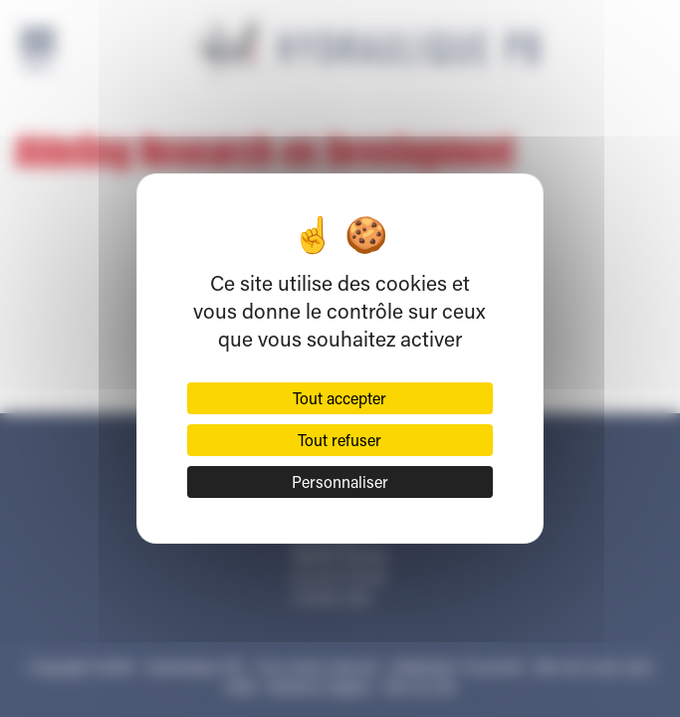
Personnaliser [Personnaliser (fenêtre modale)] (340, 481)
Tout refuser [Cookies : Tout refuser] (339, 439)
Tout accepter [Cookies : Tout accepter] (339, 397)
